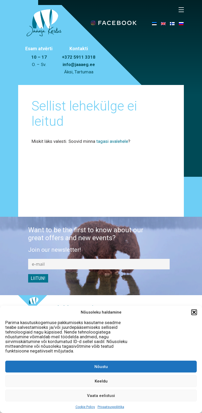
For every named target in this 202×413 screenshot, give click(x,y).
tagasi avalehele (112, 141)
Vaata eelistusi (101, 395)
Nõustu (101, 366)
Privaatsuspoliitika (111, 407)
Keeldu (101, 381)
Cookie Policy (85, 407)
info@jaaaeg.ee (79, 64)
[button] (194, 312)
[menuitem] (154, 23)
